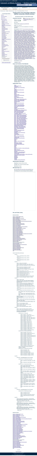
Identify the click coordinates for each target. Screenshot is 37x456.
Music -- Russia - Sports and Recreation (20, 123)
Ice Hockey (19, 38)
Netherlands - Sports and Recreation (24, 47)
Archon (18, 454)
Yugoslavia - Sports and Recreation (19, 59)
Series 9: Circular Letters (17, 222)
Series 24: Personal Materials (17, 234)
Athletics (24, 31)
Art (21, 31)
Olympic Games (3, 34)
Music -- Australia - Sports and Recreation (28, 40)
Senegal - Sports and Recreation (27, 53)
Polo (18, 51)
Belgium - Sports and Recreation (19, 92)
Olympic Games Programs (5, 44)
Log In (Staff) (18, 449)
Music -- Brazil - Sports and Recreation (20, 41)
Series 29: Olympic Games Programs (18, 238)
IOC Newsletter (3, 26)
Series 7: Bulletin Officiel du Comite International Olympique (22, 221)
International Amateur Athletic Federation (28, 38)
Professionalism (32, 51)
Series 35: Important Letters (17, 440)
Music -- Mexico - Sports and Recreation (20, 121)
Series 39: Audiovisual (16, 443)
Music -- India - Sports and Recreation (20, 117)
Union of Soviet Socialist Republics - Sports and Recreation (24, 57)
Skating (18, 54)
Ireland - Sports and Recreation (19, 111)
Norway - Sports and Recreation (19, 128)
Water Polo (23, 58)
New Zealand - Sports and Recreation (20, 127)
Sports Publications (4, 38)
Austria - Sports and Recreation (30, 31)
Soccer (23, 54)
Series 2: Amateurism (16, 217)
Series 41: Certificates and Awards (18, 247)
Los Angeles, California (17, 40)
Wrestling (30, 58)
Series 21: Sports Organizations (18, 429)
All (13, 250)
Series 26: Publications (16, 433)
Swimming (19, 56)
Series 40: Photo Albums (17, 246)
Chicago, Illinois (16, 33)
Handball (24, 37)
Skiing (21, 54)
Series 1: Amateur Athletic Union (18, 216)
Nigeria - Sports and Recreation (26, 48)
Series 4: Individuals (16, 416)
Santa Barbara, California (18, 53)
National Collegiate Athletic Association (24, 46)
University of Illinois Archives (10, 3)
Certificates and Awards (4, 54)
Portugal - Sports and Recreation (25, 51)
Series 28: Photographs (16, 237)
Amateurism (3, 21)
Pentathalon (16, 131)
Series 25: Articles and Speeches (18, 235)
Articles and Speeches (4, 41)
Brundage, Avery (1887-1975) (24, 23)
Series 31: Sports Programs (17, 239)
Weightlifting (27, 58)
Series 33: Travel (15, 241)
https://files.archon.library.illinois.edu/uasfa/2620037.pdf (24, 169)
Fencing (15, 102)
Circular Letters (3, 27)
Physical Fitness (24, 50)
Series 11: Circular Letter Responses (18, 224)
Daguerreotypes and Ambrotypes (5, 51)
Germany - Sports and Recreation (24, 36)
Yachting (33, 58)
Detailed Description (4, 19)
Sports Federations (4, 36)
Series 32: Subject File (16, 240)
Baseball (15, 90)
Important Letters (4, 49)
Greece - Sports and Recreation (19, 106)
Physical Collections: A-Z (15, 7)
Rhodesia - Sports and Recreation (19, 52)
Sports (20, 55)
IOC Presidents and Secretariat (5, 23)
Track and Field (16, 153)
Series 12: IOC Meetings (17, 225)
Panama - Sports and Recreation (30, 49)
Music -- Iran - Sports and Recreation (20, 43)
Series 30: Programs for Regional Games (19, 436)
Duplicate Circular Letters (5, 28)
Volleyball (19, 58)
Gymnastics (21, 37)
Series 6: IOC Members (16, 220)
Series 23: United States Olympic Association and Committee (22, 233)
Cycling (30, 33)
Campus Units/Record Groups (5, 7)
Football (15, 103)
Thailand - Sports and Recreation (19, 152)
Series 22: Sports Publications (17, 232)
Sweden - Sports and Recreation (19, 150)
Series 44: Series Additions (17, 447)
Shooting (15, 54)
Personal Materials (4, 40)
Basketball (15, 91)
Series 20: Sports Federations (17, 231)
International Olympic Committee (19, 110)
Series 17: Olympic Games (17, 426)
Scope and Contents (4, 16)
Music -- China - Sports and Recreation (24, 42)
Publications (3, 42)
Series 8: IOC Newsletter (17, 419)
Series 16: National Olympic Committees (19, 228)
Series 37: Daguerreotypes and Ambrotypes (19, 244)
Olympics (22, 49)
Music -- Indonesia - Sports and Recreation (20, 118)
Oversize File (3, 55)
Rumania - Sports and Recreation (19, 141)
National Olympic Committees (5, 33)
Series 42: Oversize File (16, 248)
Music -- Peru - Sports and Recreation (27, 45)
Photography (20, 50)
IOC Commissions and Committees (6, 31)
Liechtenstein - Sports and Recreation (29, 39)
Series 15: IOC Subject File (17, 227)
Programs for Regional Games (5, 45)
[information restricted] (16, 249)
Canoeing (33, 32)
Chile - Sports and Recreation (23, 33)
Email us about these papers (6, 62)
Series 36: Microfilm (16, 243)
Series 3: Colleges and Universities (18, 218)
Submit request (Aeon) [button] (27, 18)
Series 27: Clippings (16, 236)
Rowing (30, 52)
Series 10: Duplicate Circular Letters (18, 223)
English (19, 62)
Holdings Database (30, 3)
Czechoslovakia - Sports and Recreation (20, 34)
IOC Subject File (4, 32)
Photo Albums (3, 53)
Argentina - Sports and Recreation (19, 87)
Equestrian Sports (31, 35)
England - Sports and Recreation (23, 35)
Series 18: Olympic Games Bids (18, 229)
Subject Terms (3, 17)
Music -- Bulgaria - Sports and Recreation (20, 116)
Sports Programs (4, 46)
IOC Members (3, 24)
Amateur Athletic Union (4, 20)
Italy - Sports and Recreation (18, 39)
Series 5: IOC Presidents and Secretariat (19, 219)
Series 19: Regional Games (17, 230)
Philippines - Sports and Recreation (19, 132)
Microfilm (3, 50)
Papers (21, 60)
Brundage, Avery (19, 32)
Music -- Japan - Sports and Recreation (20, 120)
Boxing (15, 32)
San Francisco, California (18, 142)
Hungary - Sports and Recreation (19, 108)
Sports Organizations (4, 37)
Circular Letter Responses (5, 29)
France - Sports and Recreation (19, 104)
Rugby (32, 52)
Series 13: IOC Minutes (16, 423)
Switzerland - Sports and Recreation (27, 56)
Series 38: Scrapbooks (16, 245)
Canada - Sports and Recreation (27, 32)
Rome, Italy (26, 52)
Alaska (18, 30)
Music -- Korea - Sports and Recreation (24, 44)
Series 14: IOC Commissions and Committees (20, 226)
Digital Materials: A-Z (24, 7)
